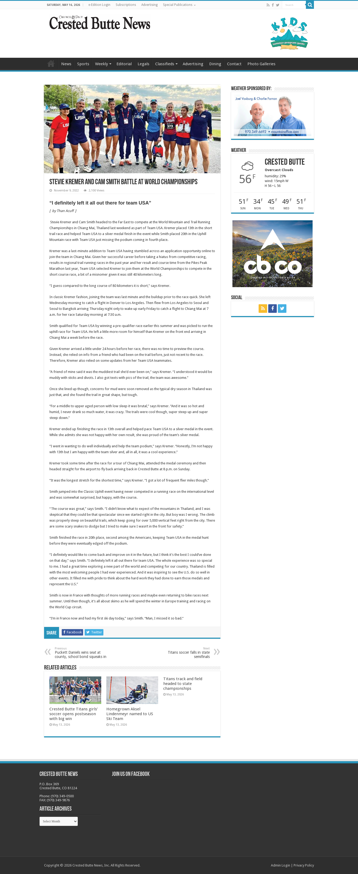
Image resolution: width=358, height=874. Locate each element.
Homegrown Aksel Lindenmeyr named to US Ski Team (129, 714)
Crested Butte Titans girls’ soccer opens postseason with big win (73, 714)
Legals (143, 63)
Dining (215, 63)
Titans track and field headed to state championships (182, 683)
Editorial (124, 63)
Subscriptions (126, 5)
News (66, 63)
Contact (234, 63)
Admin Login (280, 865)
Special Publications (177, 5)
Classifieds (164, 63)
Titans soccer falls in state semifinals (182, 653)
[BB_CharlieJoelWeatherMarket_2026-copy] (272, 115)
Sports (83, 63)
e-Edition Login (99, 5)
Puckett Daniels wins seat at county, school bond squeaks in (82, 653)
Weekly (101, 63)
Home (51, 63)
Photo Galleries (261, 63)
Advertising (149, 5)
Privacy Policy (304, 865)
